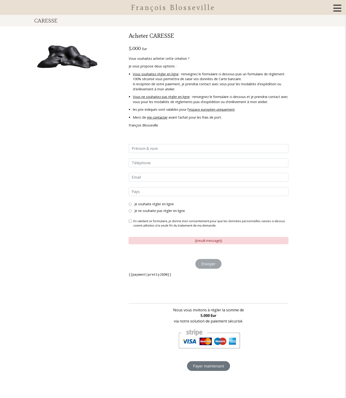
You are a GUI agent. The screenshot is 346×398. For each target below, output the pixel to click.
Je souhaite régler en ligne (151, 204)
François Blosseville (173, 7)
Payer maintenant (208, 366)
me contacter (157, 117)
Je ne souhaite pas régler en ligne (157, 210)
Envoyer (208, 263)
